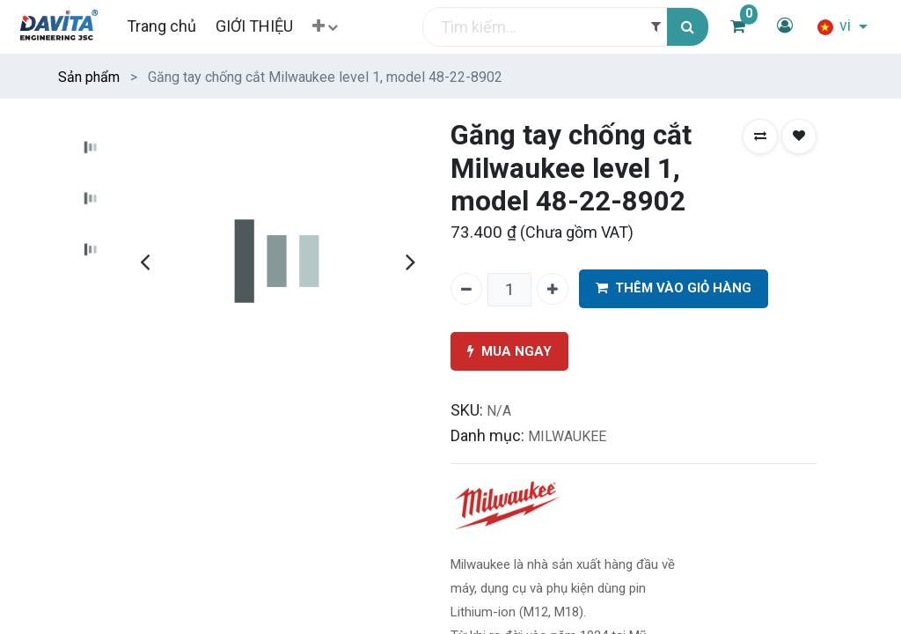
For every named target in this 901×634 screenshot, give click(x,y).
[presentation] (144, 261)
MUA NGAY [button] (509, 352)
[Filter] (656, 27)
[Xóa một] (466, 289)
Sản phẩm (89, 77)
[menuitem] (160, 26)
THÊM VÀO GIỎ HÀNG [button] (673, 288)
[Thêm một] (552, 289)
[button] (325, 27)
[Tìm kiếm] (687, 27)
